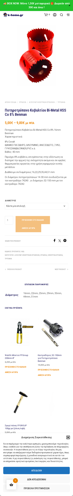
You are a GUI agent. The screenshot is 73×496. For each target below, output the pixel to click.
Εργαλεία (22, 102)
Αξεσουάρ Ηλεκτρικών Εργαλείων (42, 102)
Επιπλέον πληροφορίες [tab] (37, 284)
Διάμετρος (10, 200)
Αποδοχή (36, 470)
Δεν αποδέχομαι (36, 479)
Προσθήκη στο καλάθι (33, 220)
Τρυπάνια (61, 102)
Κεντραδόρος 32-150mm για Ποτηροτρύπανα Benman (49, 357)
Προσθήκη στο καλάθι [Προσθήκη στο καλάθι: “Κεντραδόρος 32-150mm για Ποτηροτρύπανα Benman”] (48, 368)
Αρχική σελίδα (10, 102)
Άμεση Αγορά (28, 228)
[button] (68, 437)
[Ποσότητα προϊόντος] (9, 220)
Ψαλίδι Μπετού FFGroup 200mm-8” (16, 356)
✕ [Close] (69, 5)
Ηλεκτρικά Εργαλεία (55, 255)
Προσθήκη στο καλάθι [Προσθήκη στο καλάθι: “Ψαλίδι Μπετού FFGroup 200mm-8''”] (15, 367)
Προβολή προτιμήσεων (36, 488)
